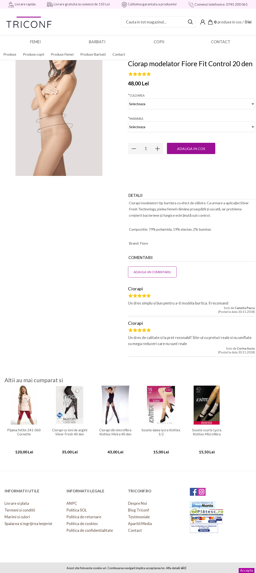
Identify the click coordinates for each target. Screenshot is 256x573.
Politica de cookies (82, 520)
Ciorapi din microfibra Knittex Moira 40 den (115, 428)
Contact (135, 527)
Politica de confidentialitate (89, 527)
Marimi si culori (17, 513)
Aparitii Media (140, 520)
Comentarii (140, 254)
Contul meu (203, 22)
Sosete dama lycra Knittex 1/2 (160, 428)
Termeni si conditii (19, 506)
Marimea (135, 114)
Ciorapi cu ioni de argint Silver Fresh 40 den (70, 428)
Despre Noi (137, 500)
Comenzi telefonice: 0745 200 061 (221, 4)
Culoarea (136, 91)
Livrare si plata (16, 500)
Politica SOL (76, 506)
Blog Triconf (138, 506)
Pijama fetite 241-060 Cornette (24, 428)
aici (183, 567)
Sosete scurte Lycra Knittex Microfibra (206, 428)
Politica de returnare (83, 513)
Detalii (135, 191)
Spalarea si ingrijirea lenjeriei (28, 520)
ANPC (71, 500)
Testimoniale (139, 513)
